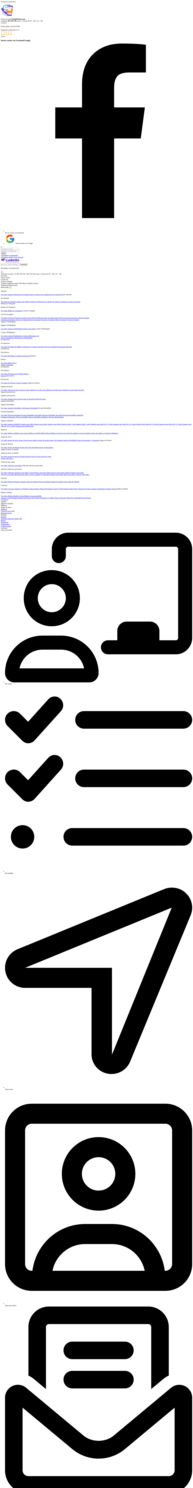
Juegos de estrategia (56, 440)
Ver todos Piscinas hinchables (11, 415)
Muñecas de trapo (57, 433)
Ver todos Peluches (7, 482)
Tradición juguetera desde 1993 (11, 519)
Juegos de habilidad (70, 440)
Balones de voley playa (39, 390)
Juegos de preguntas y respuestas (88, 440)
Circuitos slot (25, 318)
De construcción (57, 295)
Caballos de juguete (53, 302)
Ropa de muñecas (98, 433)
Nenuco (57, 498)
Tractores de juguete (48, 320)
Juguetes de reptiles (23, 302)
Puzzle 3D (23, 447)
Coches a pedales (35, 475)
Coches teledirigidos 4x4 (30, 336)
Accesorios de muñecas (71, 433)
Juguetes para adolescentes (25, 426)
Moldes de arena (69, 390)
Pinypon (63, 498)
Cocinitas (34, 347)
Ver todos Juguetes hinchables (11, 408)
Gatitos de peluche (57, 482)
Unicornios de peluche (71, 482)
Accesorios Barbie (35, 496)
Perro (14, 363)
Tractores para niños (82, 475)
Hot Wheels (36, 498)
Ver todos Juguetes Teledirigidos (12, 329)
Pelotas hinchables (22, 417)
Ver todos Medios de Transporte (12, 311)
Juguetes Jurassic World (55, 489)
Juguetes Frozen (111, 489)
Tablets (3, 365)
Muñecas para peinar (21, 433)
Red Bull (78, 498)
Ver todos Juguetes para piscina (11, 399)
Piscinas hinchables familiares (73, 415)
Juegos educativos (7, 458)
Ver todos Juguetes (7, 295)
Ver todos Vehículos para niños (11, 465)
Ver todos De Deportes (8, 374)
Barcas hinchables (35, 417)
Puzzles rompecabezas (45, 447)
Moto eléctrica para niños (56, 473)
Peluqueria (27, 347)
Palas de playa (79, 390)
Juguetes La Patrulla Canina (24, 489)
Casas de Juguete (22, 383)
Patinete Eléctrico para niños (74, 473)
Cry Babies (51, 498)
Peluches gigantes (20, 482)
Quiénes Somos (6, 526)
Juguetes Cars (5, 498)
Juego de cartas (46, 456)
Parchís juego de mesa (33, 456)
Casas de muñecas (85, 433)
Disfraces (4, 509)
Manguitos (12, 417)
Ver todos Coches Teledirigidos (11, 336)
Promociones (5, 524)
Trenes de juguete (73, 320)
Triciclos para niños (8, 475)
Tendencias (4, 522)
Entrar (3, 253)
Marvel (29, 498)
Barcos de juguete (35, 320)
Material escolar (6, 513)
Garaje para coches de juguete (79, 318)
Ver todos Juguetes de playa (10, 390)
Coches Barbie (24, 496)
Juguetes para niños (41, 424)
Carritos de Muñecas (111, 433)
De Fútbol (20, 374)
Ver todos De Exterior (8, 383)
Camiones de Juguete (8, 320)
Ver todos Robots (7, 363)
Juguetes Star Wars (84, 489)
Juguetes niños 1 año (68, 424)
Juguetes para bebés (54, 424)
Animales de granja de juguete (70, 302)
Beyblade (13, 498)
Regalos (3, 517)
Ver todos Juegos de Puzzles (10, 447)
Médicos (20, 347)
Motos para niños (69, 475)
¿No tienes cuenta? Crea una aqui (12, 257)
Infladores (45, 417)
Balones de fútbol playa (55, 390)
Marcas (3, 520)
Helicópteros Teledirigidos (24, 338)
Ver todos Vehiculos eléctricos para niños (15, 473)
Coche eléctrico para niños (38, 473)
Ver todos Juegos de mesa (9, 440)
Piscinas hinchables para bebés (31, 415)
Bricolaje (69, 347)
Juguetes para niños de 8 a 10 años (171, 424)
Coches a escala (63, 318)
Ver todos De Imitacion (9, 347)
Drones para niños (29, 329)
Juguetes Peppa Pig (40, 489)
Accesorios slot (52, 318)
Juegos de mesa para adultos (28, 440)
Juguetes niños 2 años (83, 424)
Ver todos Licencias (7, 489)
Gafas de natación (28, 399)
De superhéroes (46, 295)
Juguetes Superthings (98, 489)
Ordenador (9, 365)
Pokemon (43, 498)
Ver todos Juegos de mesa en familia (13, 456)
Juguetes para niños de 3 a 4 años (102, 424)
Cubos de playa (25, 390)
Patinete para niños (56, 475)
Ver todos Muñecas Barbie (10, 496)
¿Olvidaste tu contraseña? (9, 255)
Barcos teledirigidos (8, 338)
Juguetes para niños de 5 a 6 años (124, 424)
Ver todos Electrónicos (8, 356)
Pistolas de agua (40, 399)
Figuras (3, 376)
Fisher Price (70, 498)
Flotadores (4, 417)
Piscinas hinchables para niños (52, 415)
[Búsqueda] (10, 264)
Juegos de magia (44, 440)
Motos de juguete (61, 320)
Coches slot (34, 318)
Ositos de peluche (32, 482)
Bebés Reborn (46, 433)
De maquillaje (52, 347)
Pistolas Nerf (21, 498)
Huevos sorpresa (35, 295)
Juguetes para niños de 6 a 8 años (147, 424)
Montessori (18, 295)
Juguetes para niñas (27, 424)
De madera (26, 295)
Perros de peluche (45, 482)
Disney (88, 498)
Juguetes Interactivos (23, 356)
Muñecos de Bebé (35, 433)
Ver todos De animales (8, 302)
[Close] (10, 287)
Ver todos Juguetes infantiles (11, 424)
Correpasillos (45, 475)
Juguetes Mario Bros (71, 489)
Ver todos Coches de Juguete (11, 318)
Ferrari (83, 498)
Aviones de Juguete (22, 320)
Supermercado (42, 347)
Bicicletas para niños (22, 475)
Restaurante (61, 347)
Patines (26, 374)
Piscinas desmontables (56, 417)
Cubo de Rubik (33, 447)
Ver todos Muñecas (7, 433)
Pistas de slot (42, 318)
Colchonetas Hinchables (29, 408)
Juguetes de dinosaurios (38, 302)
